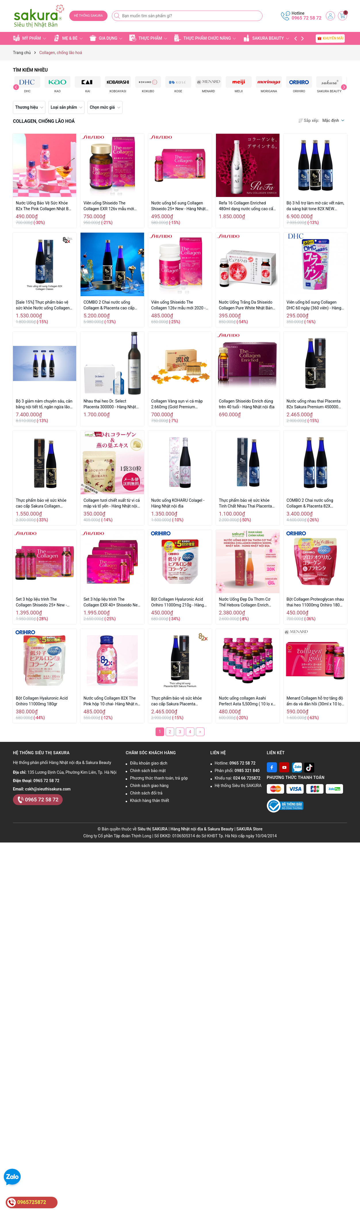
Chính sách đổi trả (146, 793)
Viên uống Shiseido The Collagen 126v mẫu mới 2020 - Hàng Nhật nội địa (178, 305)
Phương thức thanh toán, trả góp (159, 778)
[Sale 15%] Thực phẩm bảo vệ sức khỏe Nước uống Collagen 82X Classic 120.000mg (43, 305)
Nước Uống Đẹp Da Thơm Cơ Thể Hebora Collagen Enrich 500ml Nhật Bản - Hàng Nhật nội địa (247, 602)
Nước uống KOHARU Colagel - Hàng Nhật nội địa (177, 503)
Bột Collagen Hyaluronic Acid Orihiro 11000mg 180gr (42, 701)
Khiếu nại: (238, 778)
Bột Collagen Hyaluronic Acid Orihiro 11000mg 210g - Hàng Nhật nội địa (177, 602)
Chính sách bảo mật (148, 770)
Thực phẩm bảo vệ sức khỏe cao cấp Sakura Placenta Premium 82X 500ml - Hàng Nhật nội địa (176, 701)
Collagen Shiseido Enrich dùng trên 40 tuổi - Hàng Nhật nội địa (247, 404)
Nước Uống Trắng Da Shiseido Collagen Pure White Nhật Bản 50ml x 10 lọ (246, 305)
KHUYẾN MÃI (330, 38)
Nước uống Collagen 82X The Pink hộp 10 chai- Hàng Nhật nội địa (112, 701)
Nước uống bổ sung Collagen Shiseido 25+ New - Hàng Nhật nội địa (178, 206)
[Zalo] (297, 767)
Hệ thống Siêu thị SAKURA (238, 785)
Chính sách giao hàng (149, 785)
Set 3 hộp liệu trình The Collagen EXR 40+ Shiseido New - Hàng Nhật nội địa (112, 602)
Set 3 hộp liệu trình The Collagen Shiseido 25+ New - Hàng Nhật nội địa (41, 602)
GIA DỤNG (105, 38)
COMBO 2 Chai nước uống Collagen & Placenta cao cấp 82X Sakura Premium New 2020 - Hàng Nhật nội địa (111, 305)
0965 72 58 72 (306, 18)
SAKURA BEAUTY (266, 38)
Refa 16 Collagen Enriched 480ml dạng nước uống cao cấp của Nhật (247, 206)
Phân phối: (237, 770)
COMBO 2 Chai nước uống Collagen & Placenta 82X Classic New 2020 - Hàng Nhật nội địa (314, 503)
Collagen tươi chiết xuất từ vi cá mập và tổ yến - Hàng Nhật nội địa (111, 503)
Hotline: (235, 763)
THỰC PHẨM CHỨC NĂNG (205, 38)
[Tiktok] (309, 767)
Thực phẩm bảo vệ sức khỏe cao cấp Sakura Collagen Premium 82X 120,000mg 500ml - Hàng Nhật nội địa (41, 503)
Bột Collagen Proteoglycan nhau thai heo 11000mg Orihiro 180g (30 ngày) (315, 602)
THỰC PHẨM (148, 38)
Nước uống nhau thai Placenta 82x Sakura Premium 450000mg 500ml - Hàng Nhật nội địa (315, 404)
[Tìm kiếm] (117, 16)
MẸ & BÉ (68, 38)
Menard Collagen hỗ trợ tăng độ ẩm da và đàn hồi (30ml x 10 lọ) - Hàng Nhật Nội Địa (315, 701)
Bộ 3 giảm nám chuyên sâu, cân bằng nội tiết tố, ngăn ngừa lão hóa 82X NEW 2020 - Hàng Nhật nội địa (44, 404)
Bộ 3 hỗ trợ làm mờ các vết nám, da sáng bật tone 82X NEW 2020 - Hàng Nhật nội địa (315, 206)
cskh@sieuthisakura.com (47, 789)
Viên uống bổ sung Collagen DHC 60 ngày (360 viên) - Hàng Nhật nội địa (314, 305)
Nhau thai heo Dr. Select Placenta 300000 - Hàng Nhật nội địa (109, 404)
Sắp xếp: (308, 120)
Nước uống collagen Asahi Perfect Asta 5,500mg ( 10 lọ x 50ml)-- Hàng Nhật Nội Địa (246, 701)
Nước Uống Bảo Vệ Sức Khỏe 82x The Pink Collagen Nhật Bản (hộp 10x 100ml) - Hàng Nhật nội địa (44, 206)
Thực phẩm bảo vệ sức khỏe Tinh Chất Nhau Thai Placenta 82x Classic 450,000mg (245, 503)
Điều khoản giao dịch (148, 763)
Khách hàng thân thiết (149, 800)
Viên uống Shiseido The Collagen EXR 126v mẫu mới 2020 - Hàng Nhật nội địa (108, 206)
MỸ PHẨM (29, 38)
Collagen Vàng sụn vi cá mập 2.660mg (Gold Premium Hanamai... (177, 404)
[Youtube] (284, 767)
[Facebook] (272, 767)
